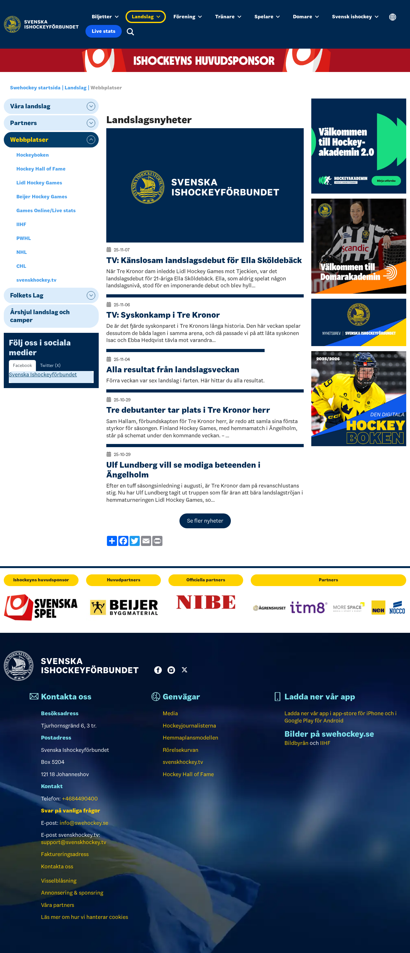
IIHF (21, 224)
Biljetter (105, 17)
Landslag (146, 17)
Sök (130, 32)
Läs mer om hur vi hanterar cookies (84, 917)
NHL (21, 252)
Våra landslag (30, 106)
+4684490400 (80, 798)
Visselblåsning (58, 880)
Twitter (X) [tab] (50, 365)
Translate (392, 17)
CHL (21, 266)
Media (170, 713)
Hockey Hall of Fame (41, 169)
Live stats (103, 31)
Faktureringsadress (65, 854)
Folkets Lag (26, 295)
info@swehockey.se (84, 822)
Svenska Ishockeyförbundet (43, 374)
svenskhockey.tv (36, 280)
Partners (23, 123)
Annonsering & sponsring (72, 892)
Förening (187, 17)
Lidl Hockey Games (39, 183)
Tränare (228, 17)
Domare (306, 17)
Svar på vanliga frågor (70, 810)
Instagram (172, 670)
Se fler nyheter (205, 520)
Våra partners (57, 905)
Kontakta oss (57, 866)
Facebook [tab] (22, 365)
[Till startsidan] (41, 24)
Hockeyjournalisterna (189, 725)
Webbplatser (29, 139)
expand (91, 106)
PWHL (23, 238)
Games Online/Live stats (46, 210)
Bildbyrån (296, 743)
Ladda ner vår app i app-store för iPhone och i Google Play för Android (340, 717)
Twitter (186, 670)
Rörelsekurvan (180, 749)
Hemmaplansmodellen (190, 737)
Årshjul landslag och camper (40, 316)
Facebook (159, 670)
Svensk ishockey (355, 17)
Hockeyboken (32, 155)
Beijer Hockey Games (41, 197)
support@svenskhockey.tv (73, 842)
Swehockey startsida (35, 88)
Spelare (267, 17)
